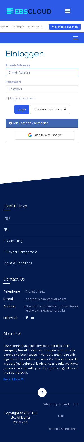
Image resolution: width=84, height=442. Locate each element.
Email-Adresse (18, 65)
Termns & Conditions (61, 429)
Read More (13, 379)
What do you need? (56, 404)
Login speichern (20, 98)
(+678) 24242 (35, 291)
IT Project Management (20, 252)
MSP (6, 218)
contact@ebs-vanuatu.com (46, 299)
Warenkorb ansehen (65, 27)
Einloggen (17, 26)
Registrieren (35, 26)
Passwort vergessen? (50, 109)
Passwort (14, 82)
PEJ (6, 229)
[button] (45, 135)
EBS (75, 404)
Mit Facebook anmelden (28, 123)
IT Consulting (13, 241)
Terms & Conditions (17, 263)
